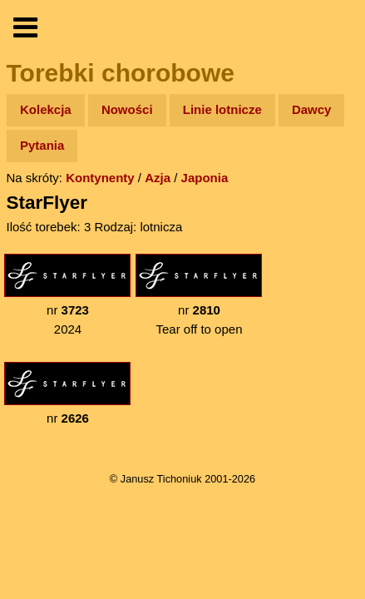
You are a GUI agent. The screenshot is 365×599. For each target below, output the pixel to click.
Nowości (127, 109)
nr (67, 393)
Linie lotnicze (222, 109)
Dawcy (312, 109)
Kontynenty (100, 178)
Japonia (205, 178)
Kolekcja (46, 109)
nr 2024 (67, 295)
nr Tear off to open (199, 295)
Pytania (42, 145)
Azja (157, 178)
